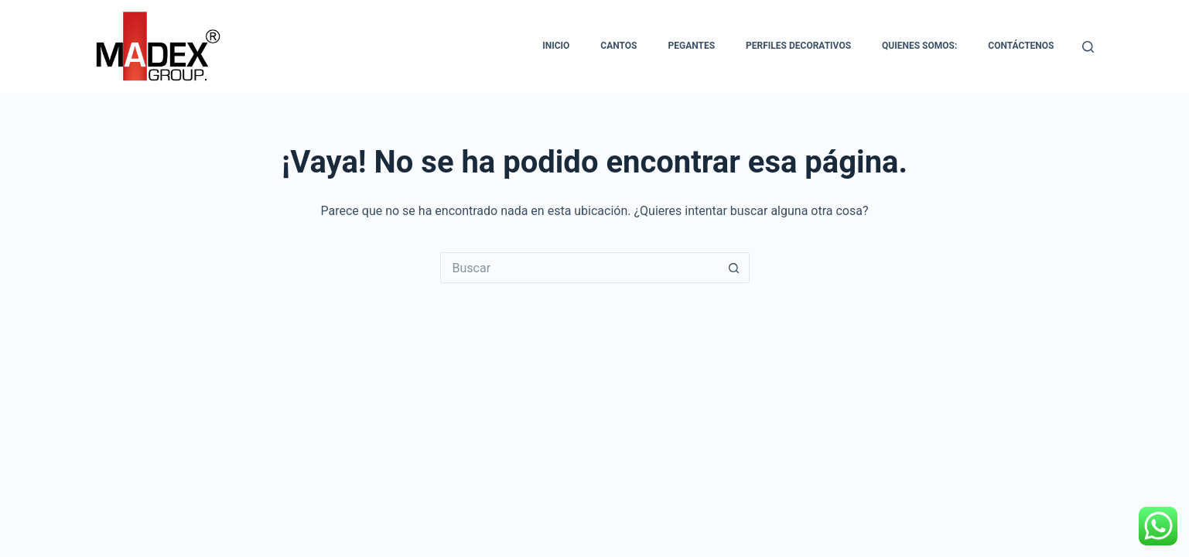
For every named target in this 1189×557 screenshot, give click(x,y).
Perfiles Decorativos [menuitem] (798, 45)
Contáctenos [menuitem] (1021, 45)
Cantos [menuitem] (618, 45)
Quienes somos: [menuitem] (919, 45)
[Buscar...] (579, 267)
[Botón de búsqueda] (734, 267)
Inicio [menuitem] (555, 45)
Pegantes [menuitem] (691, 45)
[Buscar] (1088, 47)
